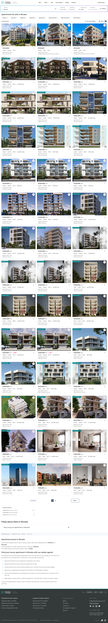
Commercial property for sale (9, 608)
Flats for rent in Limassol (39, 603)
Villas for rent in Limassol (39, 605)
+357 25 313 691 (94, 603)
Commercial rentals (38, 608)
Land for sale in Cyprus (7, 605)
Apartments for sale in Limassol (10, 603)
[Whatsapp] (93, 606)
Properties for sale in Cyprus (9, 598)
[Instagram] (105, 620)
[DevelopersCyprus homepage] (6, 2)
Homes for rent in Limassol (40, 601)
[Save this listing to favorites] (33, 25)
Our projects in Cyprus (69, 608)
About (64, 601)
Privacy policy (56, 620)
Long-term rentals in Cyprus (41, 598)
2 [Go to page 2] (55, 500)
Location (6, 7)
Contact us (66, 605)
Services (65, 610)
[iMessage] (96, 606)
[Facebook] (102, 620)
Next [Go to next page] (75, 500)
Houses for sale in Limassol (8, 601)
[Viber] (99, 606)
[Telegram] (90, 606)
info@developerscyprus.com (97, 601)
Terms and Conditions (45, 620)
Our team (65, 603)
